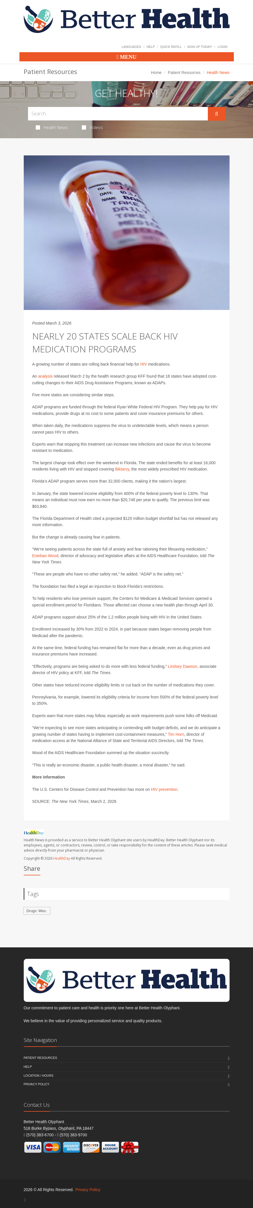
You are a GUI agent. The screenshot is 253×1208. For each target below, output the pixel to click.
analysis (45, 376)
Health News (52, 127)
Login (222, 46)
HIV (143, 364)
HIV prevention (164, 789)
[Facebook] (25, 1199)
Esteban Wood (45, 555)
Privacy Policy (37, 1084)
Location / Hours (38, 1075)
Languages (131, 46)
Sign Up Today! (199, 46)
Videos (92, 127)
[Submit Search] (216, 114)
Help (151, 46)
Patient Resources (184, 72)
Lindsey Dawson (182, 666)
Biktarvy (122, 469)
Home (156, 72)
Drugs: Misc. (37, 911)
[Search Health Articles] (118, 113)
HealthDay (61, 858)
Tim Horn (176, 734)
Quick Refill (171, 46)
